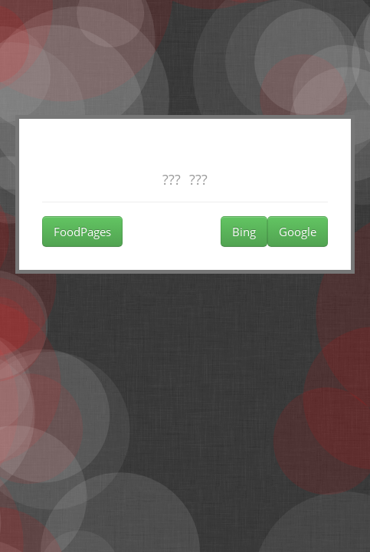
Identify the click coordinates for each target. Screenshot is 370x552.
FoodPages (82, 231)
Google (297, 231)
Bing (244, 231)
